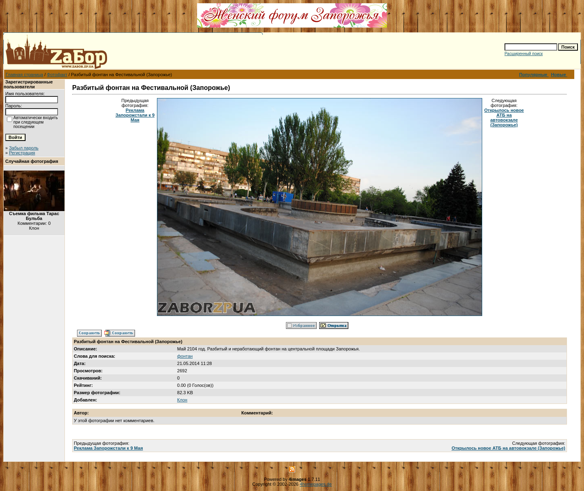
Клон (182, 399)
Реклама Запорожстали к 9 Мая (135, 115)
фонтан (185, 356)
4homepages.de (316, 484)
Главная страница (24, 74)
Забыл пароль (24, 147)
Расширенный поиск (524, 53)
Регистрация (22, 152)
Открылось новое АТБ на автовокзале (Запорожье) (504, 117)
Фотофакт (57, 74)
